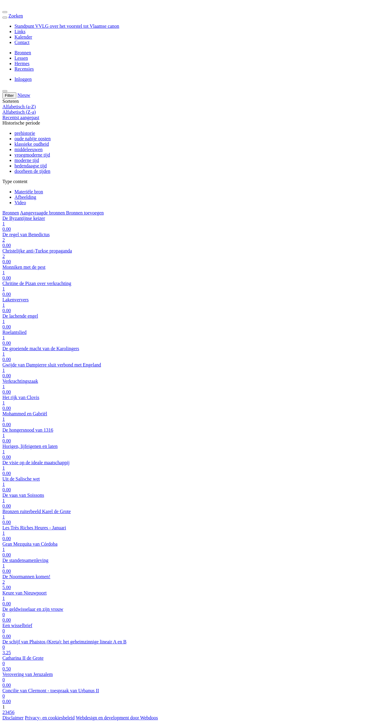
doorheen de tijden (32, 171)
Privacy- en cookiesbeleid (49, 717)
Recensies (24, 68)
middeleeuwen (28, 149)
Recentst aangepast (20, 117)
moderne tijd (26, 160)
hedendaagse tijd (30, 165)
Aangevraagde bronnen (43, 212)
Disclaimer (13, 717)
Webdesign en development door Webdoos (117, 717)
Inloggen (23, 79)
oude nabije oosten (32, 138)
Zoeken (15, 15)
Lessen (21, 58)
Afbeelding (25, 197)
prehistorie (24, 133)
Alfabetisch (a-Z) (19, 106)
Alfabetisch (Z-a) (19, 112)
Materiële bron (28, 191)
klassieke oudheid (31, 144)
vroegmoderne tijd (32, 154)
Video (20, 202)
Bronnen (22, 52)
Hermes (22, 63)
